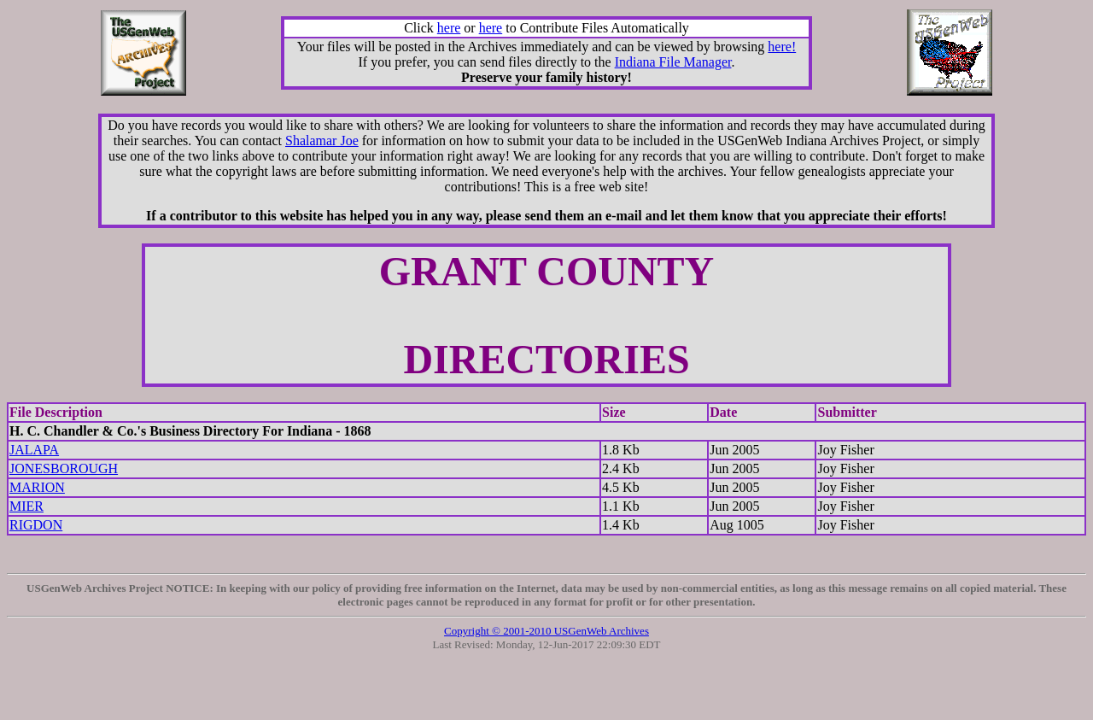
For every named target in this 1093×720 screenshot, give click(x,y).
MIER (26, 506)
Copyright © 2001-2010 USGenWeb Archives (546, 630)
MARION (37, 487)
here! (782, 46)
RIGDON (35, 525)
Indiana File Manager (673, 62)
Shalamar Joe (322, 140)
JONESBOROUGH (63, 468)
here (449, 27)
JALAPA (34, 449)
